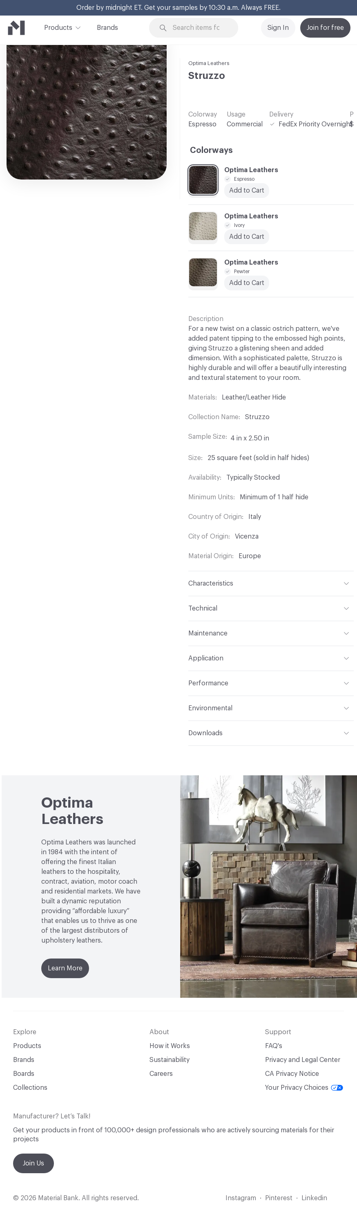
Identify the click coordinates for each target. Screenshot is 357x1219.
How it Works (169, 1046)
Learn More (65, 968)
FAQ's (273, 1046)
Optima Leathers (209, 63)
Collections (30, 1087)
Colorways (211, 150)
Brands (107, 28)
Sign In (278, 28)
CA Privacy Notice (292, 1074)
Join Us (33, 1163)
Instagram (240, 1198)
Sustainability (169, 1060)
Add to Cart (246, 190)
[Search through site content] (199, 28)
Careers (161, 1074)
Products (58, 27)
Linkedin (314, 1198)
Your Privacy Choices (304, 1087)
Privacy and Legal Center (302, 1060)
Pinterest (278, 1198)
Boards (23, 1074)
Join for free (325, 28)
